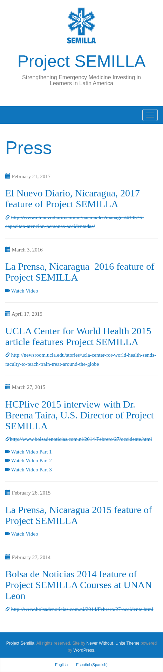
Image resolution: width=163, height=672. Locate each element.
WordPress (83, 650)
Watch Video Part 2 (31, 460)
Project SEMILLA (81, 61)
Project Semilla (20, 643)
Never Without (100, 643)
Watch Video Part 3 (31, 469)
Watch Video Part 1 (31, 452)
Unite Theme (127, 643)
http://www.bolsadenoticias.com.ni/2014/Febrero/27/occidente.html (81, 439)
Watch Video (24, 291)
